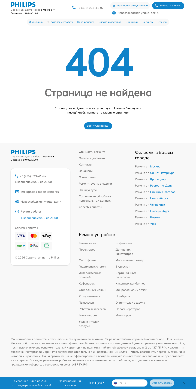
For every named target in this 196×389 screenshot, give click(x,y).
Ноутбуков (123, 296)
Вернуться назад (97, 125)
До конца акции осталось (70, 383)
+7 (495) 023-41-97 (90, 8)
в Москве (48, 9)
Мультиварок (88, 315)
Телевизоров (88, 243)
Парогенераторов (128, 309)
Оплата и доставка (110, 22)
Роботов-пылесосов (92, 309)
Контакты (147, 22)
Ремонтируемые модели (95, 183)
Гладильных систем (92, 266)
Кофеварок (87, 283)
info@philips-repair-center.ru (37, 192)
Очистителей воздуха (130, 302)
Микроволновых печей (131, 290)
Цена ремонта (85, 22)
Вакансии (132, 22)
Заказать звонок (167, 5)
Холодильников (90, 296)
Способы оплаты (90, 207)
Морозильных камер (130, 260)
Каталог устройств (62, 22)
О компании (36, 22)
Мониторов (123, 315)
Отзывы (162, 22)
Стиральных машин (92, 290)
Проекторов (87, 249)
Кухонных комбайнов (130, 283)
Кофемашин (124, 243)
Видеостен (123, 266)
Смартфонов (87, 260)
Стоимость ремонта (92, 151)
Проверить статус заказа (130, 5)
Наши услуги (88, 190)
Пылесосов (86, 302)
